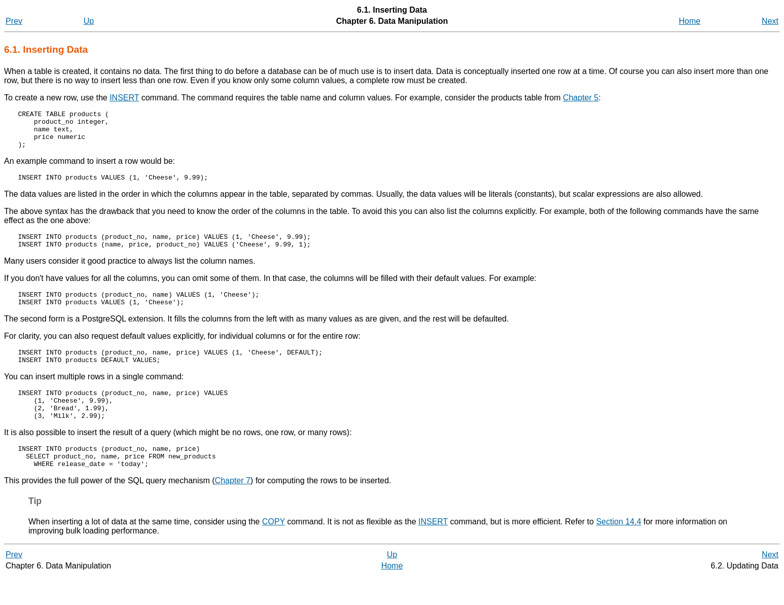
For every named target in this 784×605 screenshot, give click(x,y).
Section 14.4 (618, 550)
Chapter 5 (580, 97)
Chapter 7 (233, 509)
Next (770, 21)
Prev (14, 21)
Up (89, 21)
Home (690, 21)
